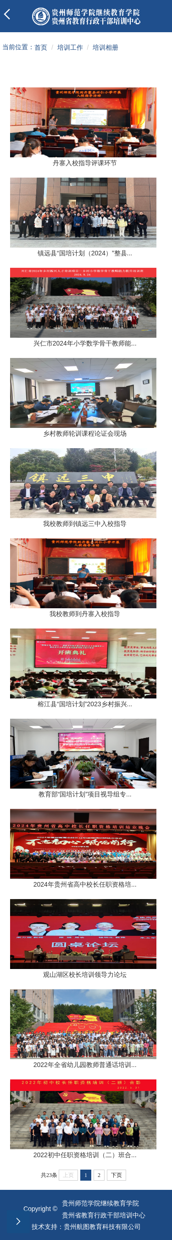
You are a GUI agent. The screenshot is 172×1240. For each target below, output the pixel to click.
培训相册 (105, 47)
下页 (116, 1175)
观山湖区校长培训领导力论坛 (85, 974)
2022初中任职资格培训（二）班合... (85, 1155)
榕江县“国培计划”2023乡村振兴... (85, 704)
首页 (40, 47)
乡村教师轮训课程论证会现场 (85, 433)
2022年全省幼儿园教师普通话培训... (85, 1064)
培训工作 (70, 47)
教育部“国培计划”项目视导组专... (85, 794)
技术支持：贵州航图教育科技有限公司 (86, 1226)
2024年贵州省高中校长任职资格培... (85, 884)
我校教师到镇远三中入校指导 (85, 523)
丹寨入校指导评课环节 (85, 163)
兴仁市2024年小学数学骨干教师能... (85, 343)
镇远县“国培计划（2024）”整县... (85, 253)
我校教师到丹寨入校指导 (85, 613)
